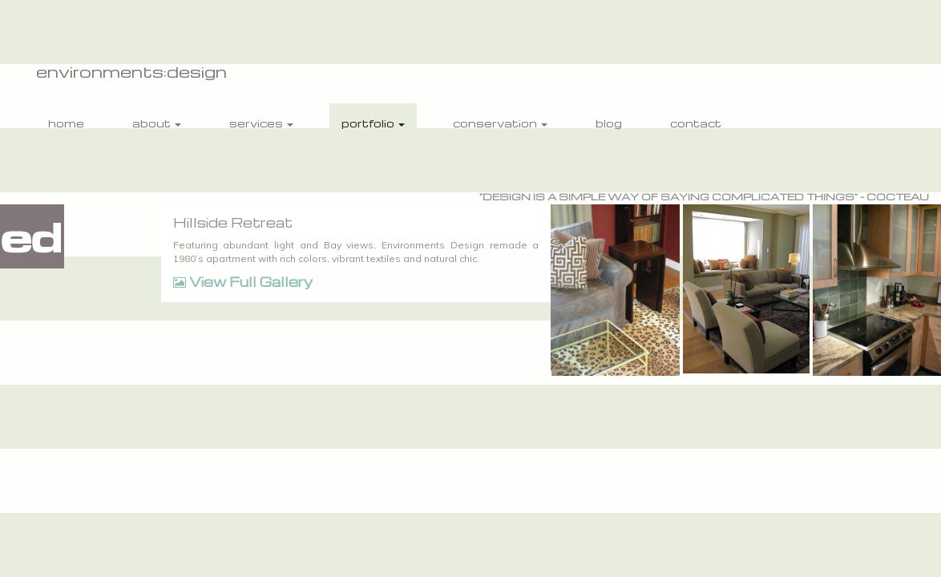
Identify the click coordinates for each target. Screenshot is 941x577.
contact (695, 123)
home (66, 123)
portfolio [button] (373, 123)
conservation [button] (500, 123)
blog (609, 123)
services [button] (261, 123)
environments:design (131, 71)
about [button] (156, 123)
